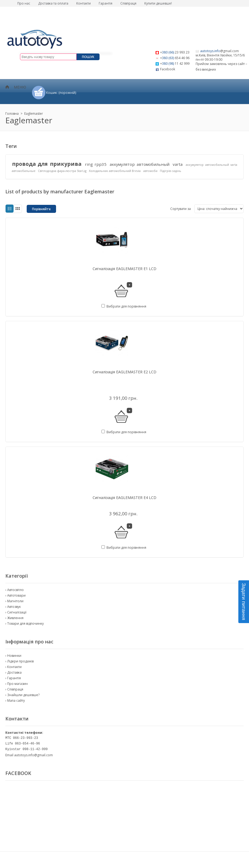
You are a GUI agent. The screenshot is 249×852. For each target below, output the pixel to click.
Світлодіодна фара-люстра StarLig (62, 171)
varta (178, 164)
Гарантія (105, 3)
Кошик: (61, 92)
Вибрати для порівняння (126, 306)
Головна (12, 113)
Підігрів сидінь (170, 171)
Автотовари (16, 595)
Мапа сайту (16, 700)
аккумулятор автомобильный (139, 164)
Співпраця (128, 3)
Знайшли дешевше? (23, 695)
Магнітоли (15, 601)
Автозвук (14, 606)
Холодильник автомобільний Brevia (115, 171)
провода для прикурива (46, 163)
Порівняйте (41, 209)
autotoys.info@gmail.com (33, 755)
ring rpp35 (95, 164)
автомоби (150, 171)
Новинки (14, 655)
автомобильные (23, 171)
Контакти (83, 3)
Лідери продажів (20, 661)
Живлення (15, 618)
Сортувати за (180, 208)
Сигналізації (16, 612)
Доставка (14, 672)
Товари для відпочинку (25, 623)
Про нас (23, 3)
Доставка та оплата (53, 3)
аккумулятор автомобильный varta (211, 165)
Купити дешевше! (158, 3)
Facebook (167, 69)
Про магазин (17, 683)
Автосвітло (15, 590)
